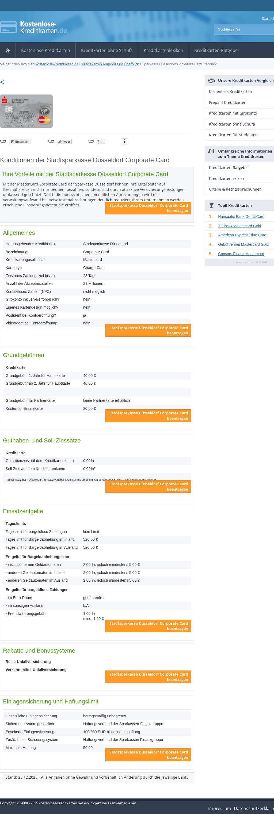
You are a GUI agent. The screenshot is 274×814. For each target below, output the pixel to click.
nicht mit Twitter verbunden (51, 141)
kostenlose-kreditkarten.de (56, 64)
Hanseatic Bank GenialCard (241, 216)
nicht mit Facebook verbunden (3, 141)
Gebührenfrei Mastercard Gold (243, 244)
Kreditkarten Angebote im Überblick (110, 64)
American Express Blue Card (242, 235)
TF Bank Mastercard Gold (239, 226)
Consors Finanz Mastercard (241, 254)
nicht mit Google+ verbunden (91, 141)
